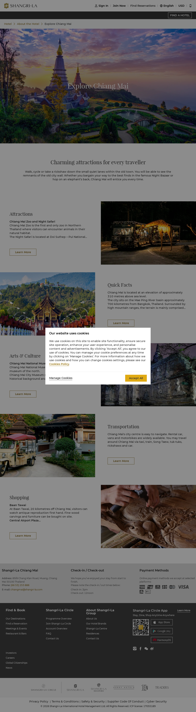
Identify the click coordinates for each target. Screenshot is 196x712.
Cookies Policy (59, 364)
